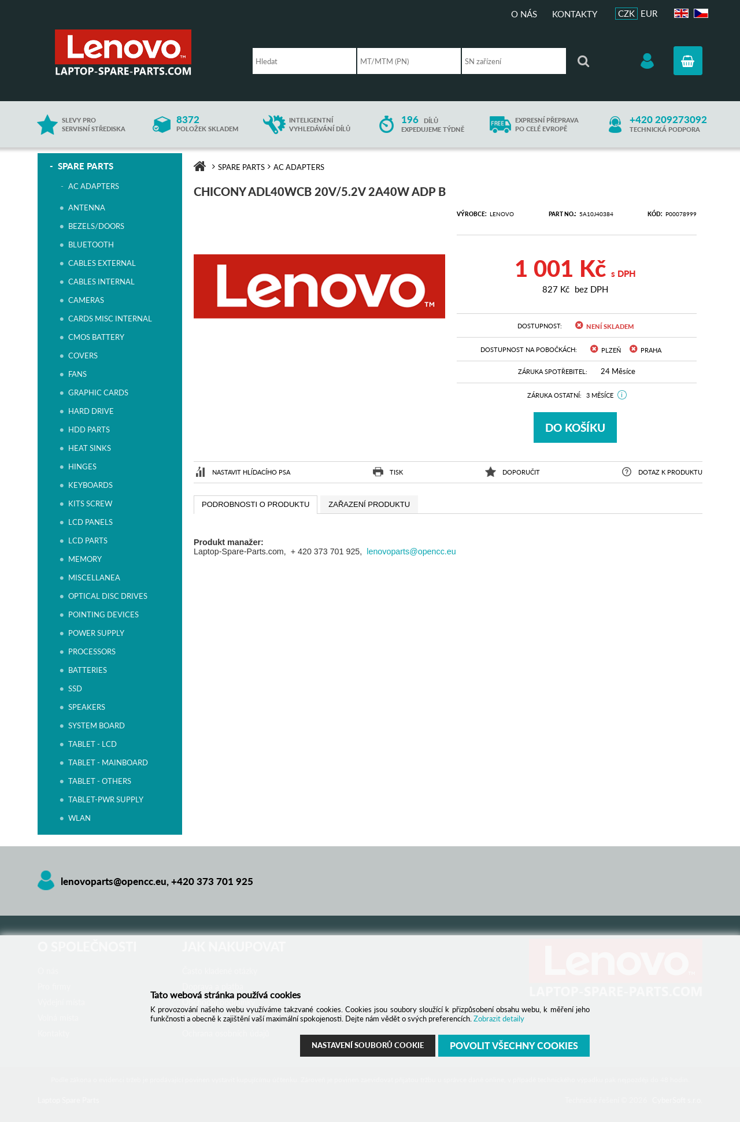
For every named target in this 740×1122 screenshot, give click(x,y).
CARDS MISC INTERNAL (110, 318)
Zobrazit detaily (498, 1018)
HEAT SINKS (89, 448)
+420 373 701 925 (212, 881)
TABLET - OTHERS (99, 781)
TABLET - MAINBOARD (108, 762)
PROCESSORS (92, 651)
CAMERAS (86, 300)
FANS (77, 374)
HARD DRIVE (91, 411)
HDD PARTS (89, 429)
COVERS (83, 355)
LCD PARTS (88, 540)
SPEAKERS (86, 707)
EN (680, 13)
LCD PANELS (90, 522)
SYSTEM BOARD (96, 725)
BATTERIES (87, 670)
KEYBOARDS (90, 485)
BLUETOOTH (91, 244)
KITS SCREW (90, 503)
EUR (649, 13)
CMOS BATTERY (96, 337)
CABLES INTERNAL (101, 281)
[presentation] (255, 504)
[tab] (255, 504)
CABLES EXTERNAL (102, 263)
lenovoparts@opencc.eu (411, 551)
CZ (699, 13)
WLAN (79, 818)
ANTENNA (86, 207)
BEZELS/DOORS (96, 226)
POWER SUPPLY (96, 633)
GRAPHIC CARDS (98, 392)
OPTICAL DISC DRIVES (107, 596)
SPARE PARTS (85, 166)
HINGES (82, 466)
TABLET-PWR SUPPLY (105, 799)
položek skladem (207, 124)
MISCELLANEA (94, 577)
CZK (626, 13)
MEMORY (85, 559)
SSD (75, 688)
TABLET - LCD (92, 744)
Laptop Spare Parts (141, 52)
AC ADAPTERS (93, 186)
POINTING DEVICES (103, 614)
